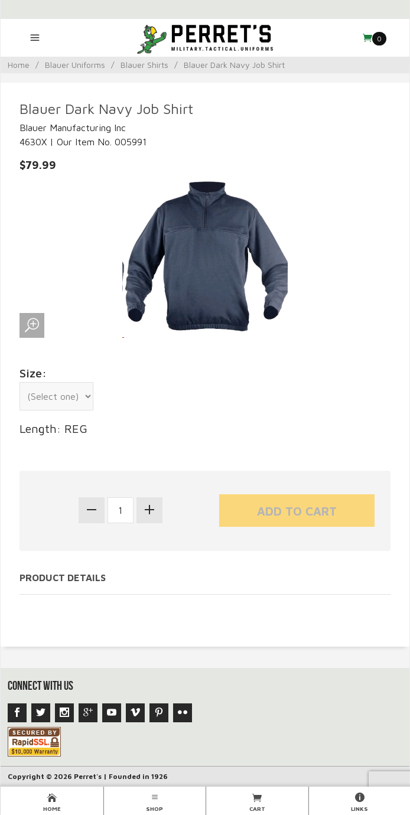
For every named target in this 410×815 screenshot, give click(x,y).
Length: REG (53, 428)
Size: (33, 373)
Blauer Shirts (144, 65)
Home (19, 65)
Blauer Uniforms (75, 65)
